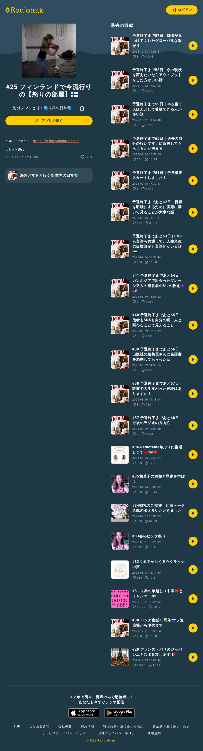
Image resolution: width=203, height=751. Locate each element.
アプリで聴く (48, 120)
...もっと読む (14, 150)
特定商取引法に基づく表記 (123, 726)
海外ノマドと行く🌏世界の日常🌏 (42, 108)
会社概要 (65, 726)
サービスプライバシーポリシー (65, 733)
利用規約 (154, 733)
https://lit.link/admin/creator (56, 141)
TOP (17, 726)
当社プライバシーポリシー (118, 733)
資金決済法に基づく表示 (171, 726)
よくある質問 (39, 726)
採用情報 (87, 726)
